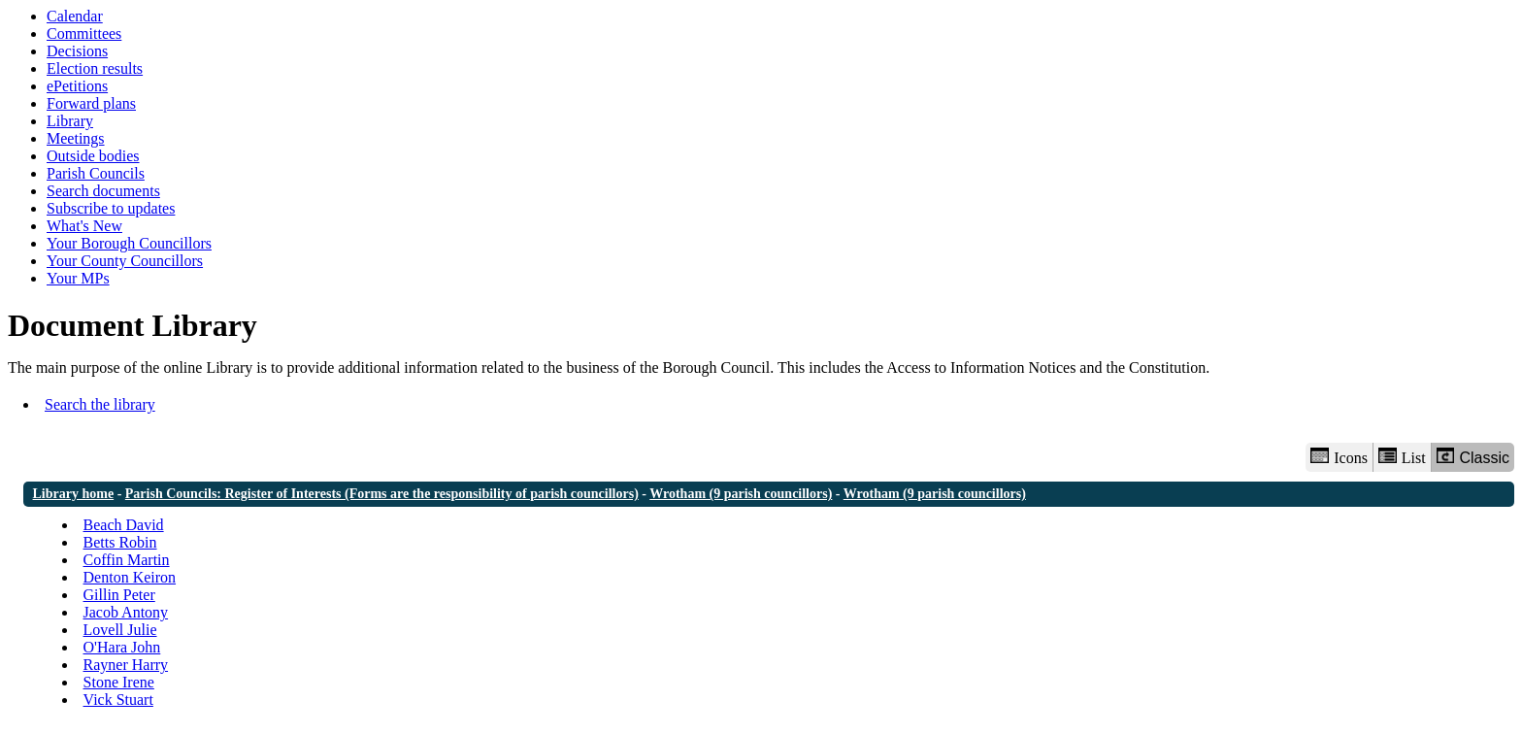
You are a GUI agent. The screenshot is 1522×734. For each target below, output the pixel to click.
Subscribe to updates (111, 208)
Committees (84, 33)
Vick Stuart (118, 699)
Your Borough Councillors (129, 243)
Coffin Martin (126, 559)
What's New (84, 225)
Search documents (103, 191)
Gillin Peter (119, 594)
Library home (74, 493)
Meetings (76, 138)
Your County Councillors (125, 260)
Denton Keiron (130, 577)
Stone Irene (118, 682)
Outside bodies (93, 156)
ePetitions (77, 86)
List (1402, 457)
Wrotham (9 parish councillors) (740, 493)
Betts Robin (120, 542)
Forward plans (91, 103)
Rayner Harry (126, 664)
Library (70, 121)
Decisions (77, 51)
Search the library (100, 404)
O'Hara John (122, 647)
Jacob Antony (126, 612)
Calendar (75, 16)
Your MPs (78, 278)
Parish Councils (96, 173)
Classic (1473, 457)
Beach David (123, 525)
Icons (1338, 457)
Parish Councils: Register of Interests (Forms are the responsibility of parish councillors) (382, 493)
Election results (95, 68)
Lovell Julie (120, 629)
